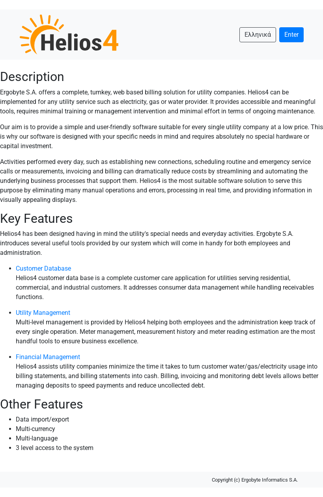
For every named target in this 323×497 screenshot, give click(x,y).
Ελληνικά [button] (258, 34)
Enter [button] (291, 34)
